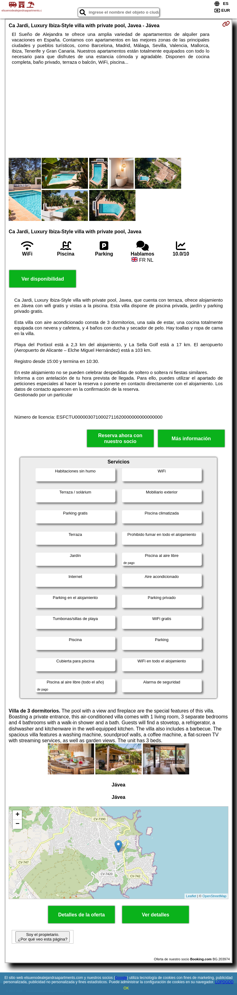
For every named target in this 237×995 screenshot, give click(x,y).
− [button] (17, 824)
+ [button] (17, 815)
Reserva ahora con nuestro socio (120, 438)
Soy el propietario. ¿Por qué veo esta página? (42, 936)
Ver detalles (155, 914)
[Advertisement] (118, 111)
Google (121, 978)
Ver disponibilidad (42, 279)
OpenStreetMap (214, 896)
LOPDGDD (224, 982)
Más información (191, 438)
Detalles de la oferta (81, 914)
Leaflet (191, 896)
